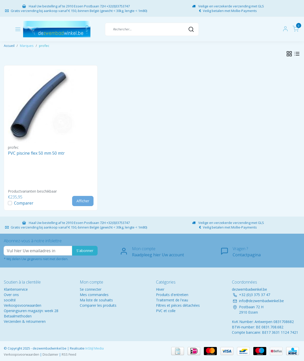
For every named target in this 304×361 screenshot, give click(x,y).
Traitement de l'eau (172, 300)
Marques (27, 45)
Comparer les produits (98, 305)
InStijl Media (94, 348)
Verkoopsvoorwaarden (22, 305)
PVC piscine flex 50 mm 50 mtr (36, 153)
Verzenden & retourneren (25, 321)
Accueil (9, 45)
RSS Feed (69, 354)
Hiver (160, 289)
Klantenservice (16, 289)
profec (44, 45)
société (10, 300)
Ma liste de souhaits (96, 300)
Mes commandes (94, 294)
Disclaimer (50, 354)
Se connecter (90, 289)
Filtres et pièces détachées (178, 305)
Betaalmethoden (18, 316)
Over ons (11, 294)
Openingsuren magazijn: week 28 (31, 310)
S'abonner (84, 250)
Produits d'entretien (172, 294)
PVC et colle (166, 310)
